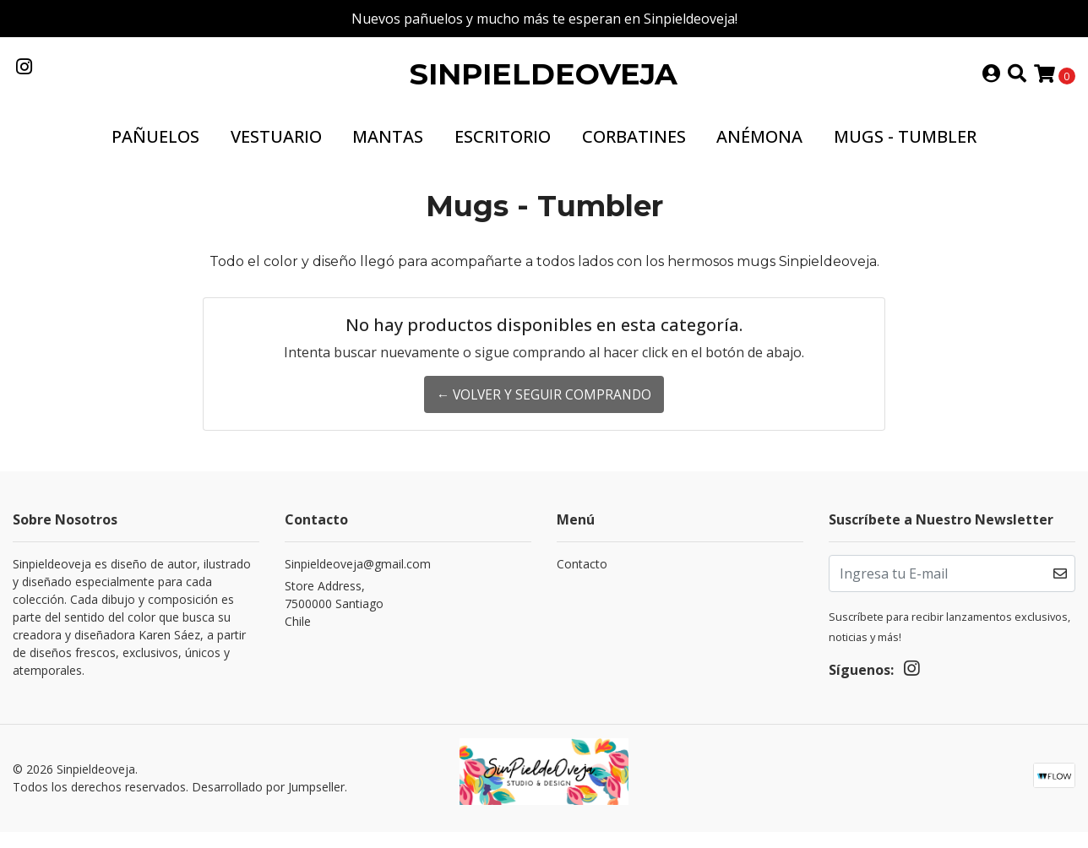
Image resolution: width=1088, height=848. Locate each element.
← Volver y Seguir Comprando (543, 411)
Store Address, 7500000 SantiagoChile (334, 619)
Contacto (582, 580)
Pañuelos (155, 152)
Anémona (759, 152)
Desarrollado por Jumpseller (268, 804)
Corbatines (634, 152)
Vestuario (276, 152)
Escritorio (502, 152)
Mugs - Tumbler (905, 152)
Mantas (387, 152)
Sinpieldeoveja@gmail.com (358, 580)
